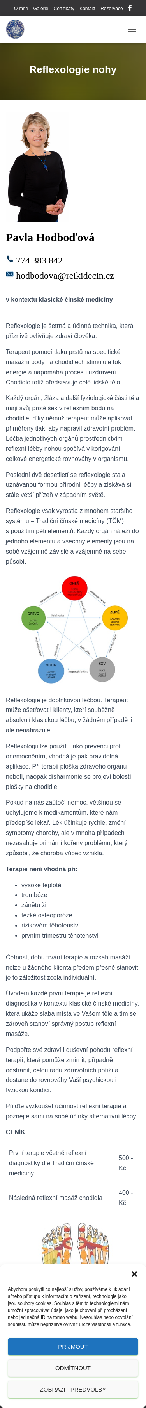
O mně (21, 8)
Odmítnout (73, 1368)
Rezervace (111, 8)
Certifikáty (63, 8)
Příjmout (73, 1346)
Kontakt (87, 8)
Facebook (130, 9)
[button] (134, 1274)
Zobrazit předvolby (73, 1389)
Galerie (40, 8)
